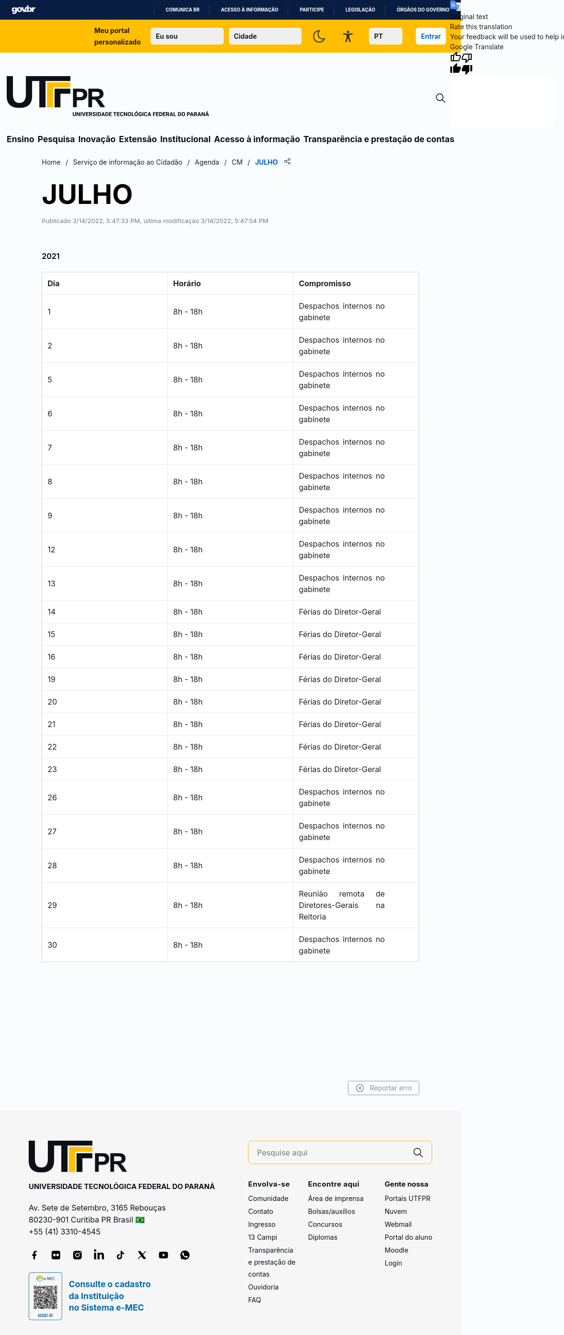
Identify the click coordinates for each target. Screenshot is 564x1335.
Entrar (431, 36)
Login (393, 1263)
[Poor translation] (467, 63)
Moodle (397, 1250)
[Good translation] (455, 63)
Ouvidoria (263, 1287)
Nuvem (396, 1212)
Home (68, 162)
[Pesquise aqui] (331, 1153)
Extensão (138, 139)
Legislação (360, 9)
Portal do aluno (409, 1238)
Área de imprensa (335, 1199)
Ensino (20, 139)
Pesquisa (56, 139)
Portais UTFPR (408, 1199)
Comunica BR (183, 9)
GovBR (23, 9)
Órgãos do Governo (423, 9)
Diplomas (322, 1238)
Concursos (325, 1225)
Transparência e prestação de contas (379, 139)
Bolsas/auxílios (331, 1212)
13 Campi (262, 1238)
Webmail (398, 1225)
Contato (260, 1212)
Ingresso (261, 1225)
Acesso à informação (249, 9)
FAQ (254, 1300)
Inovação (97, 139)
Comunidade (268, 1199)
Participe (312, 9)
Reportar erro (366, 1088)
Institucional (185, 139)
